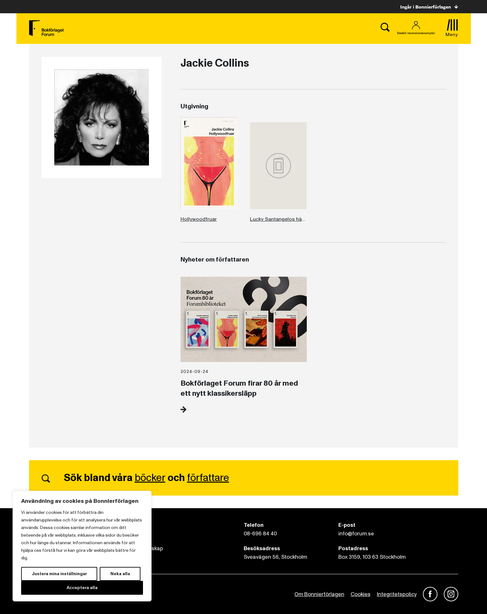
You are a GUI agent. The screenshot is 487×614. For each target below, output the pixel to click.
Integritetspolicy (397, 594)
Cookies (361, 594)
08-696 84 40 (260, 533)
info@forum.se (356, 533)
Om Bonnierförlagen (319, 594)
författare (208, 478)
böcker (150, 478)
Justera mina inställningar (59, 574)
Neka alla (120, 574)
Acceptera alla (82, 588)
